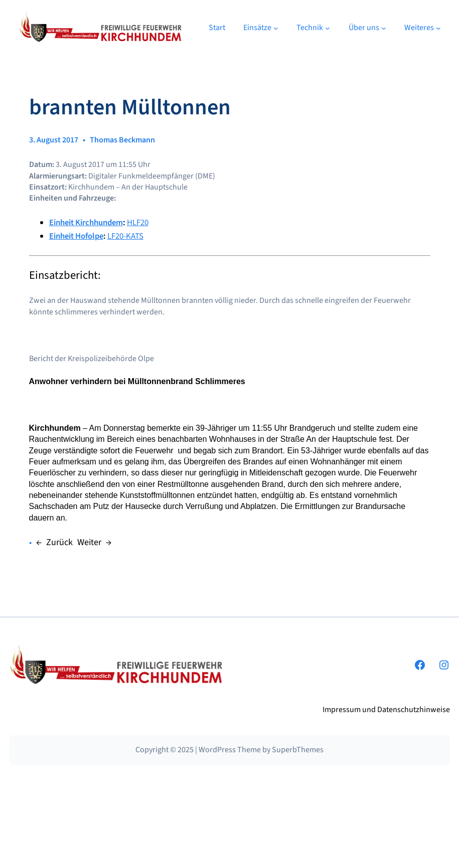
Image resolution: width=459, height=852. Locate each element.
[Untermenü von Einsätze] (275, 27)
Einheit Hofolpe (76, 236)
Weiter (89, 542)
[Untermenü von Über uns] (383, 27)
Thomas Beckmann (122, 139)
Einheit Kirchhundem (86, 223)
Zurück (59, 542)
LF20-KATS (125, 236)
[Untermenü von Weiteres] (438, 27)
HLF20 (137, 223)
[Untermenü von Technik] (327, 27)
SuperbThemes (298, 749)
